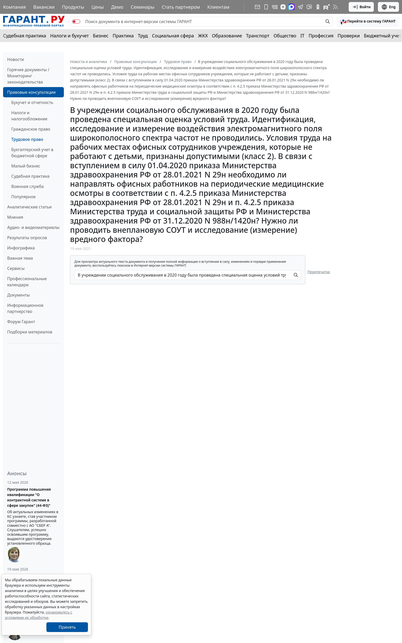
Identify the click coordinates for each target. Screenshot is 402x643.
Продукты (73, 7)
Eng (388, 7)
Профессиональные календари (27, 282)
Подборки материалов (29, 332)
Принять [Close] (67, 627)
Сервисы (16, 268)
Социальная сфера (173, 36)
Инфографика (21, 248)
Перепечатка (318, 271)
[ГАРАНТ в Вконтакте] (275, 7)
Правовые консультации (31, 92)
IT (302, 36)
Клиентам (218, 7)
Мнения (15, 217)
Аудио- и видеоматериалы (33, 227)
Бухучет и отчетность (32, 102)
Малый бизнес (25, 166)
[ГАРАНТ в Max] (291, 7)
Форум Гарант (21, 321)
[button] (368, 21)
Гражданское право (30, 129)
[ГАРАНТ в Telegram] (300, 7)
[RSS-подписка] (335, 7)
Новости (15, 59)
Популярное (23, 196)
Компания (14, 7)
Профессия (321, 36)
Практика (123, 36)
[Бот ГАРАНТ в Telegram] (309, 7)
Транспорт (257, 36)
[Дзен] (283, 6)
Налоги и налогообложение (29, 116)
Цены (98, 7)
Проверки (349, 36)
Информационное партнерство (25, 308)
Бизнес (100, 36)
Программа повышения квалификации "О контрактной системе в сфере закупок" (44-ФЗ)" (29, 497)
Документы (18, 295)
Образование (227, 36)
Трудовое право (27, 139)
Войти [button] (361, 7)
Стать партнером (181, 7)
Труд (143, 36)
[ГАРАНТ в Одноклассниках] (318, 7)
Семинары (142, 7)
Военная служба (27, 186)
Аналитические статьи (29, 207)
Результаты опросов (27, 237)
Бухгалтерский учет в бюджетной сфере (32, 153)
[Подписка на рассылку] (257, 7)
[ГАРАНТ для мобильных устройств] (266, 7)
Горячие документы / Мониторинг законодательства (28, 76)
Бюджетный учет (382, 36)
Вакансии (44, 7)
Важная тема (20, 258)
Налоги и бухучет (69, 36)
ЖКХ (203, 36)
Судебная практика (24, 36)
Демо (117, 7)
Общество (285, 36)
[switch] (76, 21)
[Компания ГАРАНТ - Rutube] (327, 7)
